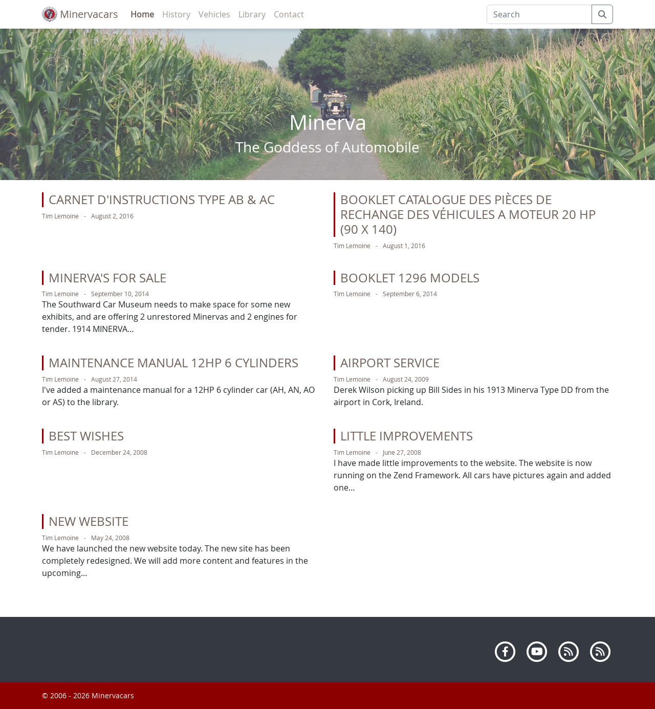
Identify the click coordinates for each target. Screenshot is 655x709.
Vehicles (214, 14)
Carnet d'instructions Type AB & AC (162, 199)
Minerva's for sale (107, 278)
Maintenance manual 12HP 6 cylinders (173, 362)
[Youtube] (537, 650)
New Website (88, 521)
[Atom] (600, 650)
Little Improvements (406, 436)
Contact (289, 14)
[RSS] (568, 650)
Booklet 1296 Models (409, 278)
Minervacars (80, 14)
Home (142, 14)
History (176, 14)
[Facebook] (505, 650)
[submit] (602, 14)
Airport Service (390, 362)
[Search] (539, 14)
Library (252, 14)
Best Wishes (86, 436)
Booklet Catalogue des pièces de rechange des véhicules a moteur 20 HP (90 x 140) (468, 214)
